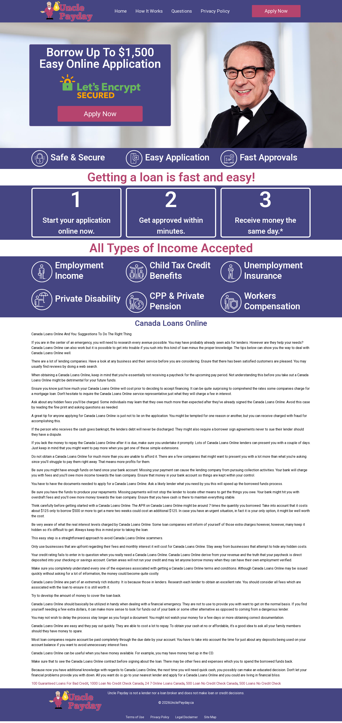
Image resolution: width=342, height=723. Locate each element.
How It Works (149, 11)
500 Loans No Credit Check (260, 683)
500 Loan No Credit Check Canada (212, 683)
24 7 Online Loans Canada (165, 683)
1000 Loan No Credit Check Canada (117, 683)
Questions (181, 11)
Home (121, 11)
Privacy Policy (215, 11)
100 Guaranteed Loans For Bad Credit (59, 683)
